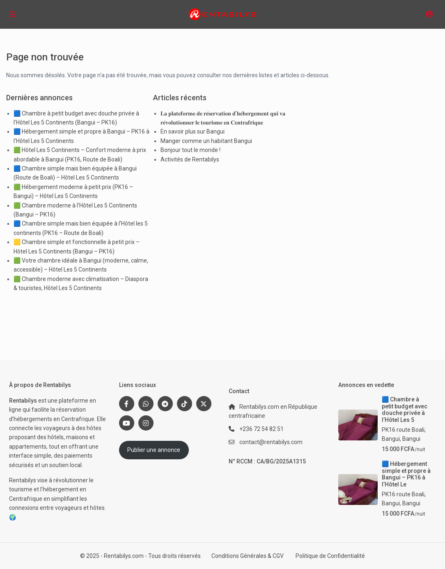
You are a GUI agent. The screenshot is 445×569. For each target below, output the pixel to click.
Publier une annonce (153, 450)
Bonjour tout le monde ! (190, 150)
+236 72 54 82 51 (261, 429)
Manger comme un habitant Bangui (206, 141)
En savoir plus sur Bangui (193, 131)
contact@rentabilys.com (271, 442)
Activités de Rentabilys (190, 159)
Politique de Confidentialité (330, 556)
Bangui (411, 438)
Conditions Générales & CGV (247, 556)
